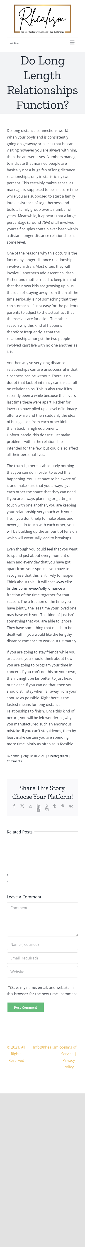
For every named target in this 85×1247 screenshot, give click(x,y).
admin (15, 756)
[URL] (42, 971)
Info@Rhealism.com (50, 1047)
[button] (42, 875)
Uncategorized (58, 756)
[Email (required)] (42, 958)
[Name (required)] (42, 944)
